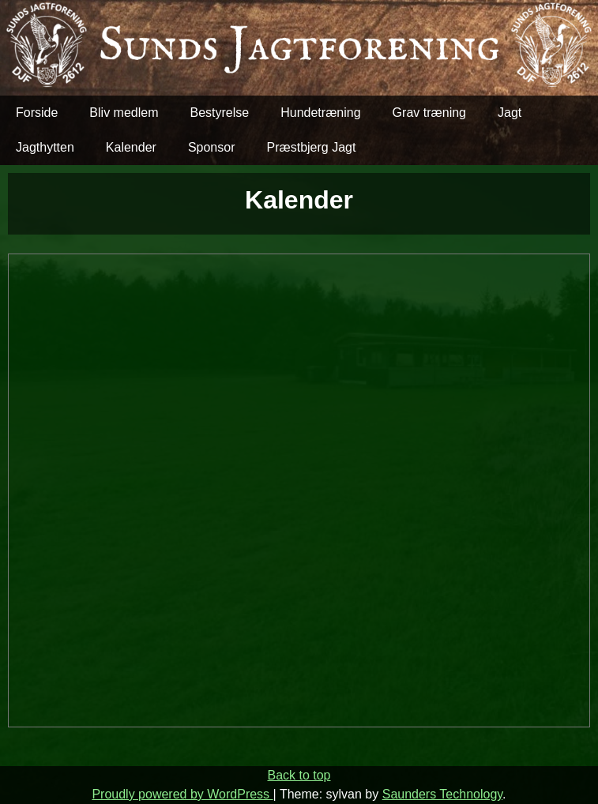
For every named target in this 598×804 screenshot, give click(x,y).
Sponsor (211, 147)
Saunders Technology (442, 794)
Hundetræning (320, 112)
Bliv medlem (123, 112)
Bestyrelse (220, 112)
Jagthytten (45, 147)
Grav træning (429, 112)
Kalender (131, 147)
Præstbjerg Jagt (310, 147)
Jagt (509, 112)
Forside (37, 112)
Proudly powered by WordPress (182, 794)
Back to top (298, 775)
